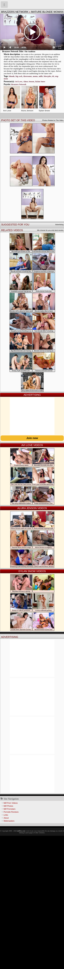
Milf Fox (32, 4)
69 (53, 76)
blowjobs (47, 76)
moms (35, 76)
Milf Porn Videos (11, 803)
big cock (19, 76)
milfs (41, 76)
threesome (27, 76)
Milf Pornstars (9, 809)
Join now (32, 438)
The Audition (29, 51)
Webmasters (9, 821)
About (6, 818)
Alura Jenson (28, 81)
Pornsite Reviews (11, 812)
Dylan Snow (40, 81)
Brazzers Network (14, 11)
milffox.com (21, 831)
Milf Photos (8, 806)
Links (6, 815)
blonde (12, 76)
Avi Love (18, 81)
